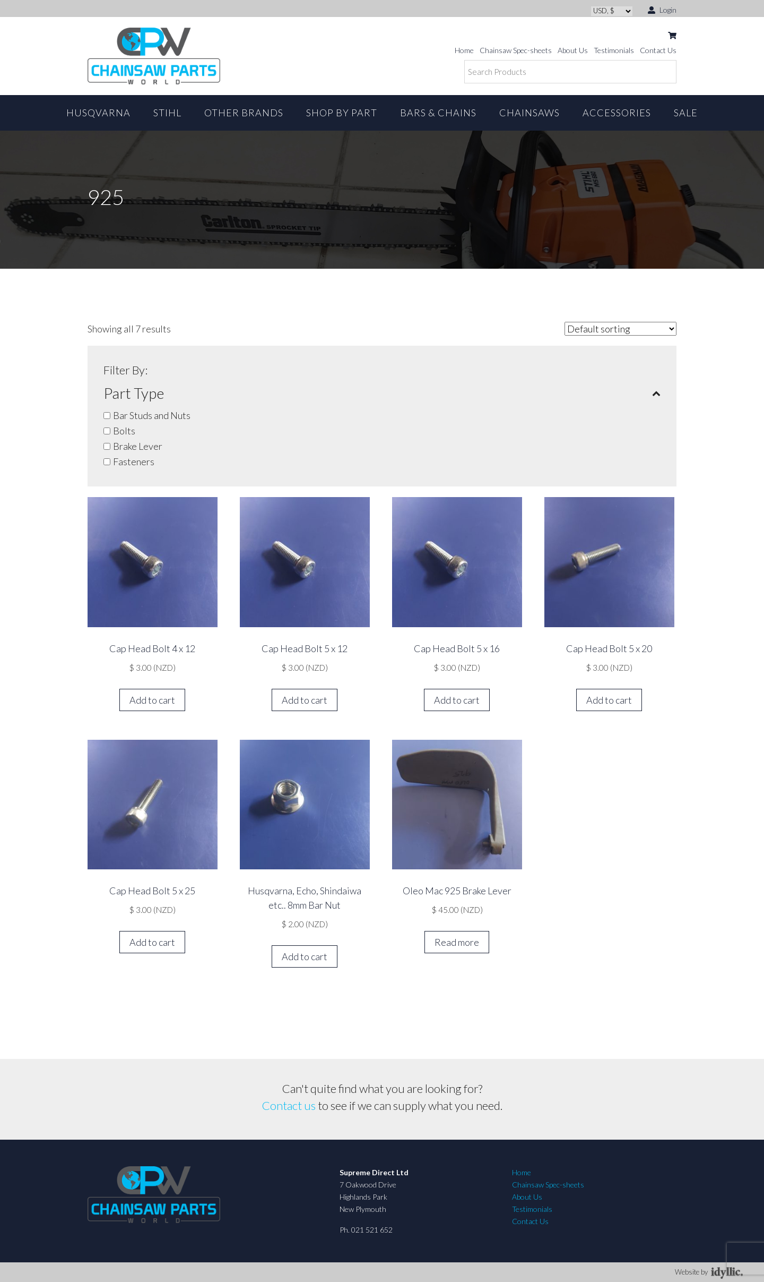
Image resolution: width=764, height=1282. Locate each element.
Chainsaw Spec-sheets (516, 50)
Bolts (124, 431)
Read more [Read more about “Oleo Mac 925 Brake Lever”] (457, 942)
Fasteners (133, 461)
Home (464, 50)
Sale (686, 112)
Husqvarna (98, 112)
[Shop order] (620, 329)
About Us (573, 50)
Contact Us (658, 50)
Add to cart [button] (152, 700)
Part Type (382, 393)
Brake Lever (137, 446)
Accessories (617, 112)
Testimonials (614, 50)
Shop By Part (341, 112)
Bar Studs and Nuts (151, 415)
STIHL (167, 112)
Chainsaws (529, 112)
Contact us (289, 1105)
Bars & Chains (438, 112)
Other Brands (243, 112)
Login (662, 9)
